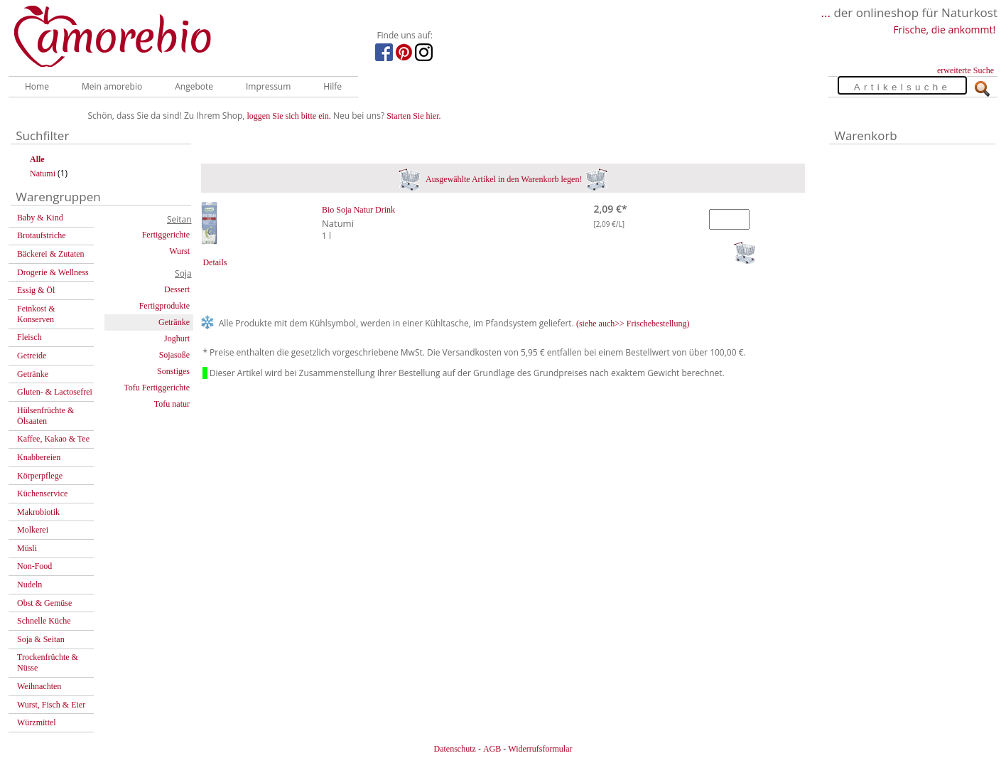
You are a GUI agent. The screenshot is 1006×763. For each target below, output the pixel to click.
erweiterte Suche (965, 70)
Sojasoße (174, 355)
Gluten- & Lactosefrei (54, 392)
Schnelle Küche (44, 621)
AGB (492, 749)
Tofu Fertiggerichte (157, 388)
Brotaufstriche (41, 235)
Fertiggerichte (166, 235)
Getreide (31, 356)
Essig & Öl (36, 290)
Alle (37, 159)
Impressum (268, 86)
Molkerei (32, 530)
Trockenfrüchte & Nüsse (47, 662)
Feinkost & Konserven (36, 314)
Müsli (27, 548)
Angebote (194, 86)
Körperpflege (40, 476)
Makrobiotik (38, 512)
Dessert (177, 289)
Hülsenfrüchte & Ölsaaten (45, 415)
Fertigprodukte (164, 306)
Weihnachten (39, 686)
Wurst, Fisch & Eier (51, 705)
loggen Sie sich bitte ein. (289, 116)
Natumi (42, 173)
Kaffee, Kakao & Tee (53, 439)
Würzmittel (36, 722)
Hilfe (332, 86)
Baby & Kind (40, 218)
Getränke (32, 374)
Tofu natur (172, 404)
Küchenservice (42, 493)
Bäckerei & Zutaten (51, 254)
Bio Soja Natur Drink (358, 210)
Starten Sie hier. (413, 116)
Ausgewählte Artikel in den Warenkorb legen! (503, 179)
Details (214, 262)
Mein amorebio (112, 86)
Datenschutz (454, 749)
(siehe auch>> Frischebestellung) (633, 324)
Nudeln (29, 584)
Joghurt (177, 338)
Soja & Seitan (41, 639)
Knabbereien (38, 457)
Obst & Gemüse (44, 603)
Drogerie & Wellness (53, 272)
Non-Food (34, 566)
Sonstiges (173, 371)
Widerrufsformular (540, 749)
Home (37, 86)
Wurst (179, 251)
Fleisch (29, 337)
